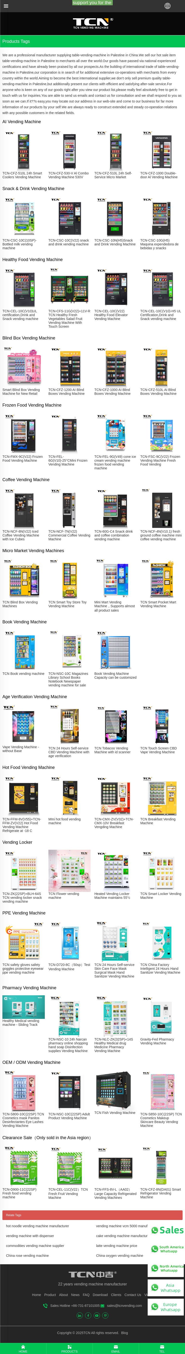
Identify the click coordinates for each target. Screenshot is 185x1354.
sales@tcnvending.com (124, 1306)
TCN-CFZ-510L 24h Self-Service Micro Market (113, 175)
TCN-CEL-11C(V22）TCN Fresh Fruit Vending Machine (68, 1194)
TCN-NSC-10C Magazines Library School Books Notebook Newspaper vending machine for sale (68, 679)
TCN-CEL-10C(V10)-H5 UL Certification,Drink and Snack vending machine (160, 315)
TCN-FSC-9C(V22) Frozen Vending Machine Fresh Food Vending (160, 460)
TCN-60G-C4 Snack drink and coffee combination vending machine (113, 535)
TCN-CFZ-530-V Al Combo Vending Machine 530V (68, 175)
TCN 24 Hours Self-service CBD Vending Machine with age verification (68, 752)
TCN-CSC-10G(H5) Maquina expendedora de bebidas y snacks (159, 244)
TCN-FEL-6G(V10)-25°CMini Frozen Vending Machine (67, 460)
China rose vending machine (27, 1256)
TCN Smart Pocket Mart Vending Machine (158, 604)
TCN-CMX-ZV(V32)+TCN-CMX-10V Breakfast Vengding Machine (114, 823)
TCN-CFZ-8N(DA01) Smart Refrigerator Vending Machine (160, 1193)
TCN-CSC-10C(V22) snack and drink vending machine (68, 242)
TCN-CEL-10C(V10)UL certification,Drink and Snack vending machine (20, 315)
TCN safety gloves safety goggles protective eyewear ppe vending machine (22, 968)
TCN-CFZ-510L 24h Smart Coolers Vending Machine (22, 175)
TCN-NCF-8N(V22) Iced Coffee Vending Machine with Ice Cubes (20, 535)
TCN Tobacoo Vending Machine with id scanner (112, 750)
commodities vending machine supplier (35, 1246)
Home (36, 1295)
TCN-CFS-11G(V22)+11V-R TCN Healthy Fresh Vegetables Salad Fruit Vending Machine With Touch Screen (69, 318)
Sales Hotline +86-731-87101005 (75, 1306)
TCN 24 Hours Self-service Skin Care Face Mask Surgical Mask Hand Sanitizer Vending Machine (114, 970)
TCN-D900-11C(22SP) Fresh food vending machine (19, 1193)
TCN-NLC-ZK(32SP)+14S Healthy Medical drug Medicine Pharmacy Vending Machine (113, 1045)
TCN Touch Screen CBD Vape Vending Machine (158, 750)
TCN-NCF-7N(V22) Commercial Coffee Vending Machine (69, 535)
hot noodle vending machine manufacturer (37, 1226)
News (75, 1295)
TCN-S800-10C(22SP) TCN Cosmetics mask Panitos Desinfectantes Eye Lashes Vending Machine (23, 1120)
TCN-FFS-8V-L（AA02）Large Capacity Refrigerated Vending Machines (115, 1194)
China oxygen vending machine (119, 1256)
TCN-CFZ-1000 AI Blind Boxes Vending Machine (112, 392)
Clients (116, 1295)
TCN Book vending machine (23, 674)
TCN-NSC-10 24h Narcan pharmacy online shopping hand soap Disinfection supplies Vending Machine (68, 1045)
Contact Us (133, 1295)
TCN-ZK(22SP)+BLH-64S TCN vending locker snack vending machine (22, 897)
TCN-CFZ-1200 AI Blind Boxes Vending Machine (66, 392)
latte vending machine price (116, 1246)
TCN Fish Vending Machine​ (114, 1113)
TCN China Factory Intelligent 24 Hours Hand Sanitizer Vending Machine (160, 968)
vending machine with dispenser (30, 1236)
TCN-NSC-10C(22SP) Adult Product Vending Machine (69, 1116)
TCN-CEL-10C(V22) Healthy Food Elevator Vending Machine (111, 315)
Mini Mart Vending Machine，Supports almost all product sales (114, 606)
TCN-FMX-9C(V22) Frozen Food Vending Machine (22, 458)
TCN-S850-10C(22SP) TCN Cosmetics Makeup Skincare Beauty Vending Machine (161, 1120)
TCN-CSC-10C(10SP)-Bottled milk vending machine (19, 244)
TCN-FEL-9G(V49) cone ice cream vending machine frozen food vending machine (115, 462)
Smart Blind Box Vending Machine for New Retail (21, 392)
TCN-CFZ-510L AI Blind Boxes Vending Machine (158, 392)
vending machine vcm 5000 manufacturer (127, 1226)
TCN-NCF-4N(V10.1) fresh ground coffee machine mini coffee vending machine (161, 535)
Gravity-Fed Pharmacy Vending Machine (157, 1041)
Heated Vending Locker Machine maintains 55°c (112, 896)
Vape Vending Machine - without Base (20, 749)
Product (50, 1295)
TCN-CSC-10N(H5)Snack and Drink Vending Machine (115, 242)
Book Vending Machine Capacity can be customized (115, 675)
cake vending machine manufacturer (123, 1236)
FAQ (86, 1295)
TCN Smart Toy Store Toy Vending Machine (67, 604)
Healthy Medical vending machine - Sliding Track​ (20, 1023)
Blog (124, 1333)
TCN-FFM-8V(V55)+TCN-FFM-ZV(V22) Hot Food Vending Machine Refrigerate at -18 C (21, 825)
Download (100, 1295)
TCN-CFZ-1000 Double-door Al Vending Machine (159, 175)
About (63, 1295)
